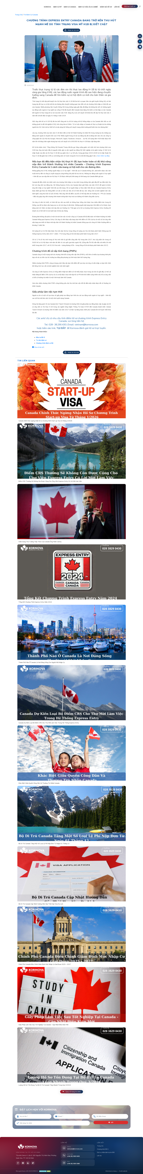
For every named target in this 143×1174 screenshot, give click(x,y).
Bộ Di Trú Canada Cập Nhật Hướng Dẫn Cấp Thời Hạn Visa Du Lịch (41, 904)
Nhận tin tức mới (71, 30)
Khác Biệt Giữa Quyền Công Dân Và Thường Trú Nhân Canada (39, 783)
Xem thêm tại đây (103, 156)
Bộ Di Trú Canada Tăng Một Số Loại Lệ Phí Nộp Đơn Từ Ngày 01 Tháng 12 (44, 844)
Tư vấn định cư (41, 340)
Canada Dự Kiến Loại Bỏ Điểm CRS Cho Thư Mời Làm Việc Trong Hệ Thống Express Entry (49, 723)
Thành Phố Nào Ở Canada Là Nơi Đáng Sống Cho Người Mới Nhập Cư (42, 662)
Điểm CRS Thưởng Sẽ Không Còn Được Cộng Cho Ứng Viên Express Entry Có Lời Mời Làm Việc (50, 481)
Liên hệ (99, 1156)
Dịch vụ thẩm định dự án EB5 (106, 1152)
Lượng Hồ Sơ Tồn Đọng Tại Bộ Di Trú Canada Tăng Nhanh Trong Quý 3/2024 (45, 1085)
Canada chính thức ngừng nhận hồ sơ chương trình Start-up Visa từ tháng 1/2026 (45, 421)
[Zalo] (140, 47)
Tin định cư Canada (31, 15)
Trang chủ (18, 15)
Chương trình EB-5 (102, 1149)
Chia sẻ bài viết (38, 347)
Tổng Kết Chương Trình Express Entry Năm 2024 (35, 602)
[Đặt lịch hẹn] (140, 36)
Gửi (110, 1122)
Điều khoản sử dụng (111, 1171)
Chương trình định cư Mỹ (44, 343)
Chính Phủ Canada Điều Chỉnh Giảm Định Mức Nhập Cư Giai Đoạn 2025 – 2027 (45, 964)
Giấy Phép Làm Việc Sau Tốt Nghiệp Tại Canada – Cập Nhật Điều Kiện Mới (43, 1025)
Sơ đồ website (123, 1171)
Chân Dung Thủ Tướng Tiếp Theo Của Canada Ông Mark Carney (40, 542)
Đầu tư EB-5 (40, 337)
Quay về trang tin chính (72, 1092)
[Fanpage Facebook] (140, 41)
